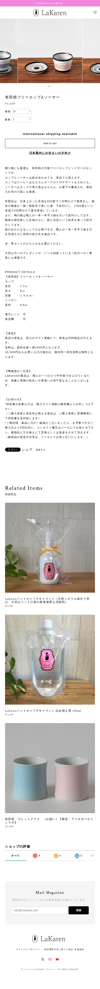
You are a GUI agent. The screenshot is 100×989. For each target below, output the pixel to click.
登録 (78, 910)
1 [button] (46, 86)
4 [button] (54, 86)
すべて (15, 855)
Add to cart (50, 143)
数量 (8, 119)
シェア (27, 449)
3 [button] (51, 86)
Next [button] (94, 51)
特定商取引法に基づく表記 (58, 949)
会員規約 (79, 949)
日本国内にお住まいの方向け (50, 153)
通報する (41, 450)
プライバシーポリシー (28, 949)
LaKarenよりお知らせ (50, 3)
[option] (50, 51)
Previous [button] (6, 51)
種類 (8, 111)
